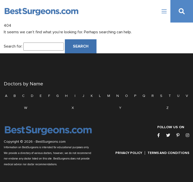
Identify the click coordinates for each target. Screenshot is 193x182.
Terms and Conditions (168, 153)
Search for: (13, 46)
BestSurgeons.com (51, 142)
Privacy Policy (128, 153)
